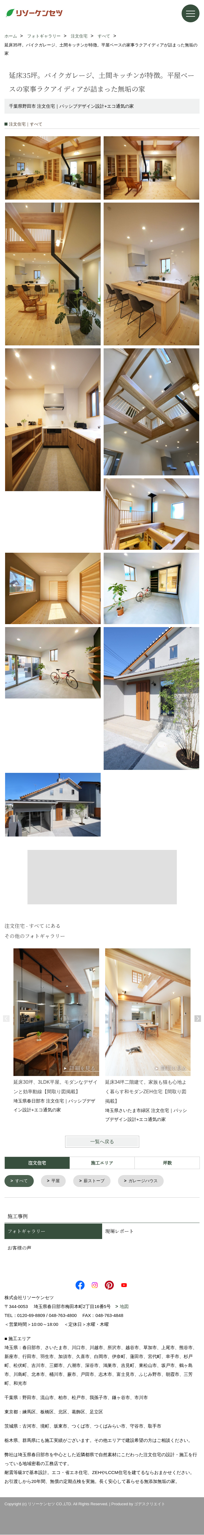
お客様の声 (19, 1248)
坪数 (167, 1163)
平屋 (57, 1181)
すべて (22, 1181)
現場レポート (119, 1231)
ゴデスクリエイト (149, 1504)
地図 (124, 1306)
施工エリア (102, 1163)
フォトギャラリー (26, 1231)
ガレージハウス (148, 1181)
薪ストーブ (97, 1181)
